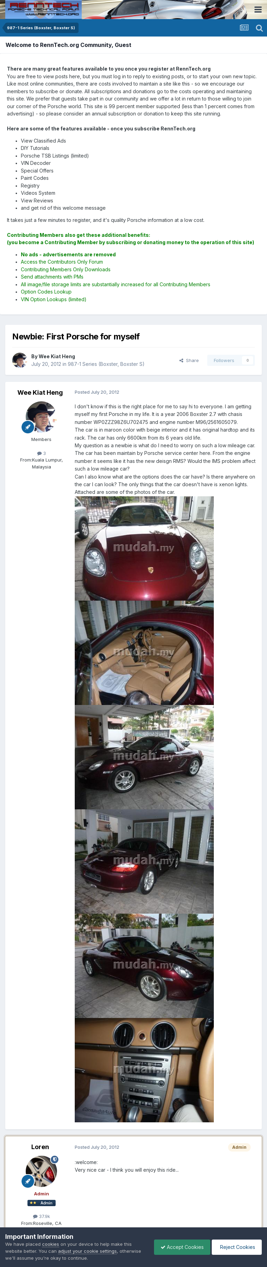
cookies (50, 1244)
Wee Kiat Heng (40, 392)
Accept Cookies (180, 1247)
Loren (40, 1146)
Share (189, 360)
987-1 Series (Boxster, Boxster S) (106, 364)
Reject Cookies (236, 1247)
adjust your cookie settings (87, 1251)
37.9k (41, 1216)
